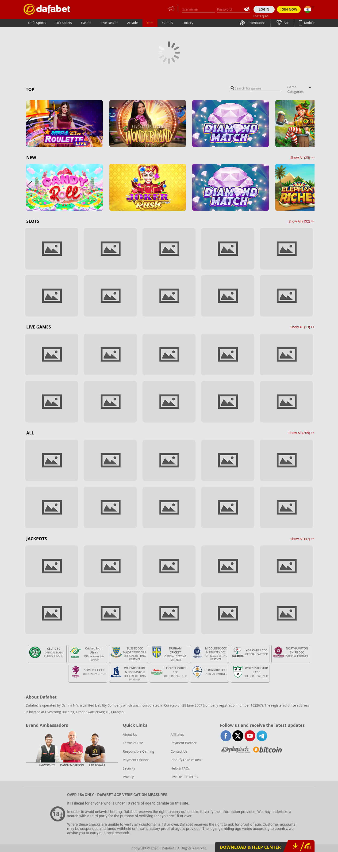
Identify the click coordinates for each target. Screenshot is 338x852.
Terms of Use (133, 743)
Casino (86, 22)
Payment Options (136, 760)
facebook (225, 735)
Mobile (309, 22)
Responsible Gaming (138, 751)
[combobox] (255, 88)
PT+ (150, 22)
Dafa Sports (37, 22)
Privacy (128, 776)
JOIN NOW (288, 9)
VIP (286, 22)
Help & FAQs (180, 768)
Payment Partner (183, 743)
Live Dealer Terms (184, 776)
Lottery (187, 22)
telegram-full (261, 735)
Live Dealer (109, 22)
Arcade (132, 22)
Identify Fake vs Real (186, 760)
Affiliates (177, 734)
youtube (249, 735)
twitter (237, 735)
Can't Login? (261, 16)
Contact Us (179, 751)
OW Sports (63, 22)
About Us (130, 734)
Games (167, 22)
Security (129, 768)
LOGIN (264, 9)
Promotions (256, 22)
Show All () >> (302, 157)
